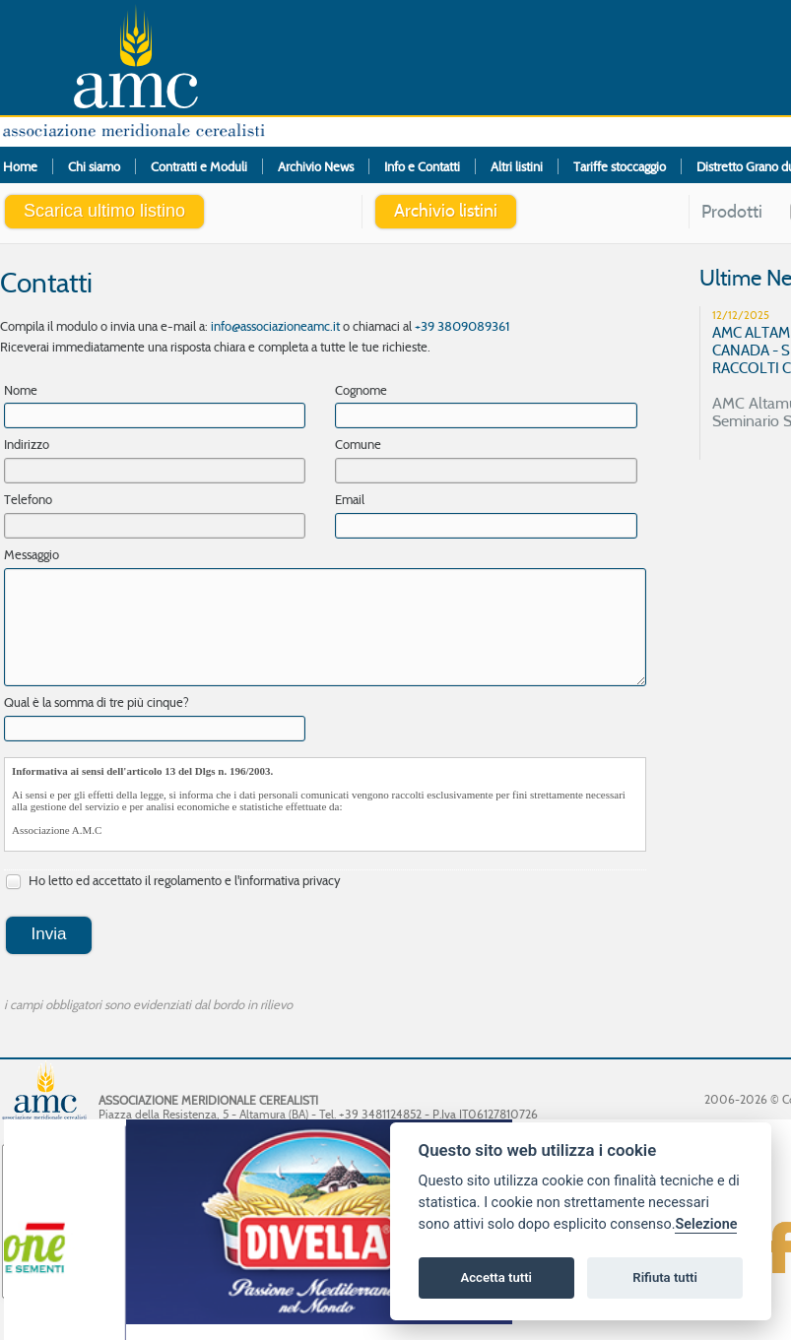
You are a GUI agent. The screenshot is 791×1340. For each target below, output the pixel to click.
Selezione (706, 1224)
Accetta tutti (496, 1277)
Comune (358, 444)
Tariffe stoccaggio (619, 166)
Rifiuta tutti (664, 1277)
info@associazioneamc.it (275, 326)
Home (20, 166)
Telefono (28, 499)
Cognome (361, 390)
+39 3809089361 (462, 326)
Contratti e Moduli (199, 166)
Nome (20, 390)
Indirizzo (26, 444)
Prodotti (731, 212)
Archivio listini (445, 211)
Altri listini (517, 166)
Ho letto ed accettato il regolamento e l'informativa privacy (172, 881)
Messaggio (31, 554)
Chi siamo (94, 166)
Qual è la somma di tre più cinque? (96, 702)
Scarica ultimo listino (104, 211)
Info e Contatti (422, 166)
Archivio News (316, 166)
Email (349, 499)
